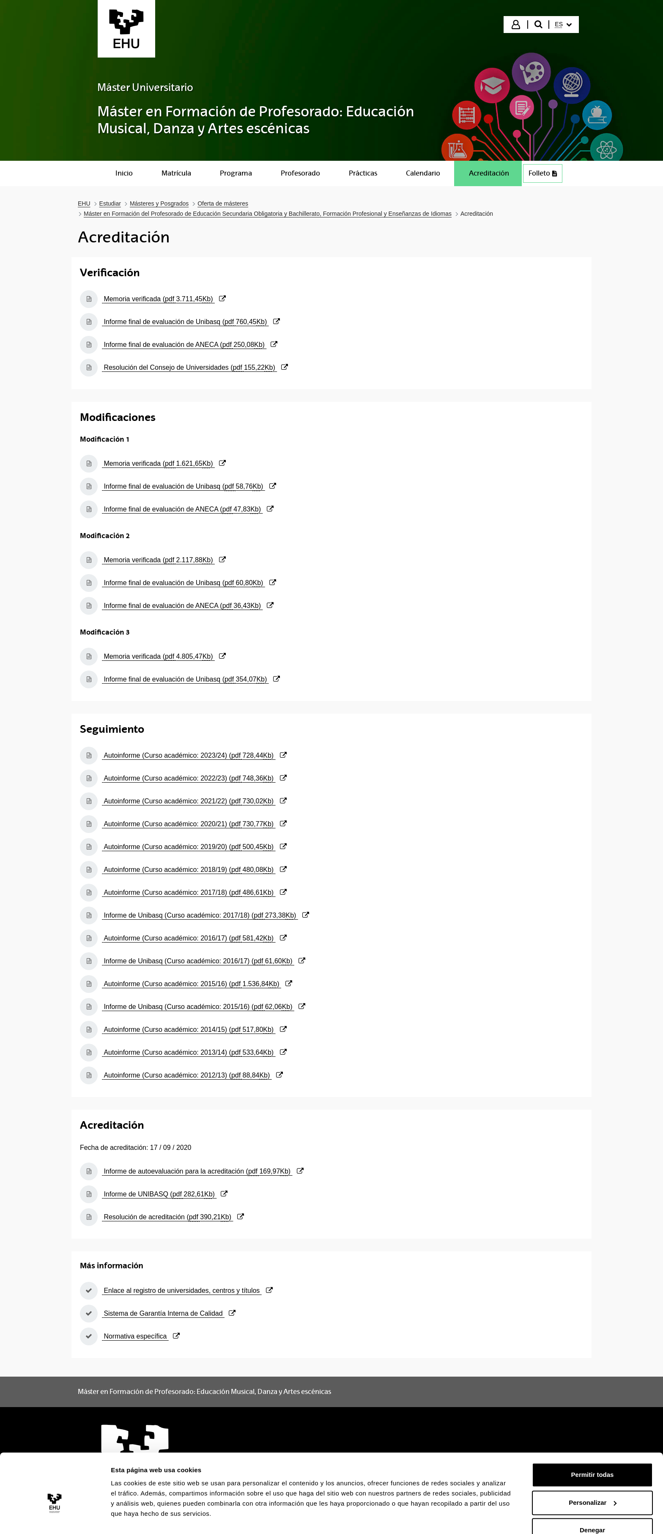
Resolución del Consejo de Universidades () (195, 367)
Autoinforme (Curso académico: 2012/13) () (192, 1075)
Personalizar (592, 1482)
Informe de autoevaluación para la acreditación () (203, 1171)
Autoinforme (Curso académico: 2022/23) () (194, 778)
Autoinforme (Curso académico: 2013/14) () (194, 1052)
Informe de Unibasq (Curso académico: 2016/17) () (203, 961)
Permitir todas (592, 1455)
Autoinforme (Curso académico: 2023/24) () (194, 755)
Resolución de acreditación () (173, 1217)
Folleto (545, 175)
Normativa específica (141, 1336)
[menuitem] (563, 24)
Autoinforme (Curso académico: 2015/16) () (197, 983)
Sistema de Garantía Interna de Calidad (169, 1313)
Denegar (592, 1510)
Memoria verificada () (164, 298)
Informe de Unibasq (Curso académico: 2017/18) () (205, 915)
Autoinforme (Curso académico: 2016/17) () (194, 938)
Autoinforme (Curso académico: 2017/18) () (194, 892)
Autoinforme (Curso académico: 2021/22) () (194, 801)
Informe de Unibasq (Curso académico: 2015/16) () (203, 1006)
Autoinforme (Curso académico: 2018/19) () (194, 869)
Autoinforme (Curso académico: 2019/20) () (194, 846)
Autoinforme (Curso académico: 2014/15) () (194, 1029)
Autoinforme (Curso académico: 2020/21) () (194, 823)
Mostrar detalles (135, 1517)
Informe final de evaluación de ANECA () (189, 344)
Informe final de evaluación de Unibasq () (191, 321)
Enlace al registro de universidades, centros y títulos (187, 1290)
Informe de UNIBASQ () (164, 1194)
